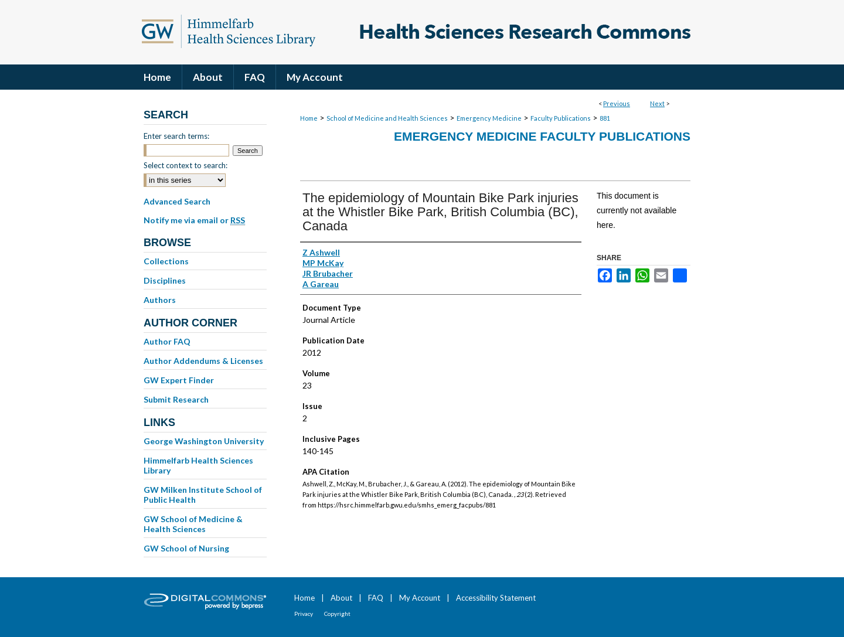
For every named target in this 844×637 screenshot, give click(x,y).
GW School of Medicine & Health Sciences (193, 524)
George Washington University (204, 441)
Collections (166, 261)
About (341, 597)
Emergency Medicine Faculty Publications (542, 136)
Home (309, 118)
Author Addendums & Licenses (203, 361)
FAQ (375, 597)
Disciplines (165, 280)
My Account (419, 597)
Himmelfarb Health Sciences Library (198, 465)
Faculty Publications (560, 118)
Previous (616, 103)
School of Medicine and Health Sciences (387, 118)
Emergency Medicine (489, 118)
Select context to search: (185, 165)
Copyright (337, 613)
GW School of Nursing (186, 548)
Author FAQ (167, 341)
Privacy (303, 613)
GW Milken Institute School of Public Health (203, 495)
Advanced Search (177, 201)
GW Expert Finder (179, 380)
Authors (160, 300)
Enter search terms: (176, 136)
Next (657, 103)
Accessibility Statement (496, 597)
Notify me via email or (194, 220)
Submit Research (176, 399)
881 (605, 118)
